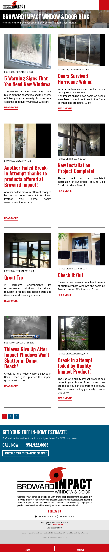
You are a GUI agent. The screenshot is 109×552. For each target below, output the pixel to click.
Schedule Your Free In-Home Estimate (26, 453)
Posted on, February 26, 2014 (72, 159)
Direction (58, 525)
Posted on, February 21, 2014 (19, 271)
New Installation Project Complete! (76, 167)
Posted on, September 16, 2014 (73, 69)
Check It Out (70, 275)
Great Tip (13, 277)
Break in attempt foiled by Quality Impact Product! (75, 365)
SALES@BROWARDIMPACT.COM (81, 548)
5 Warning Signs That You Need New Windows (27, 81)
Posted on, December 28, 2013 (19, 343)
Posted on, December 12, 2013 (73, 354)
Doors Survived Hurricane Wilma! (75, 78)
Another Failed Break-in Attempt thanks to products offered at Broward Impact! (26, 176)
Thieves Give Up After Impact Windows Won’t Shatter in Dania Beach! (26, 357)
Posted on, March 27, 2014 (17, 161)
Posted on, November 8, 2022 (18, 72)
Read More (11, 107)
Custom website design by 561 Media (54, 537)
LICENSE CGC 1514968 (54, 528)
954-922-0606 (27, 548)
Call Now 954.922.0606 (25, 445)
